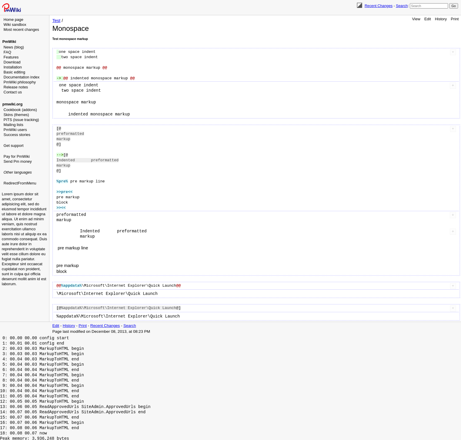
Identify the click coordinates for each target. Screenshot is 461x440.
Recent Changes (378, 6)
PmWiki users (15, 129)
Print (455, 19)
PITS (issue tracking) (21, 119)
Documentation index (21, 77)
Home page (13, 19)
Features (11, 57)
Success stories (17, 134)
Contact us (13, 92)
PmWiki (9, 41)
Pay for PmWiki (17, 156)
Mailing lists (13, 124)
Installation (13, 67)
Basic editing (14, 72)
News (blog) (14, 47)
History (441, 19)
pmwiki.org (12, 104)
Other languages (18, 172)
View (416, 19)
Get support (14, 145)
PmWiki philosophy (20, 82)
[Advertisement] (25, 216)
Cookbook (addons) (20, 110)
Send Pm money (18, 161)
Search (401, 6)
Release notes (16, 87)
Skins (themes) (16, 114)
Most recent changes (21, 29)
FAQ (7, 52)
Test (56, 20)
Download (12, 62)
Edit (427, 19)
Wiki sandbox (15, 24)
